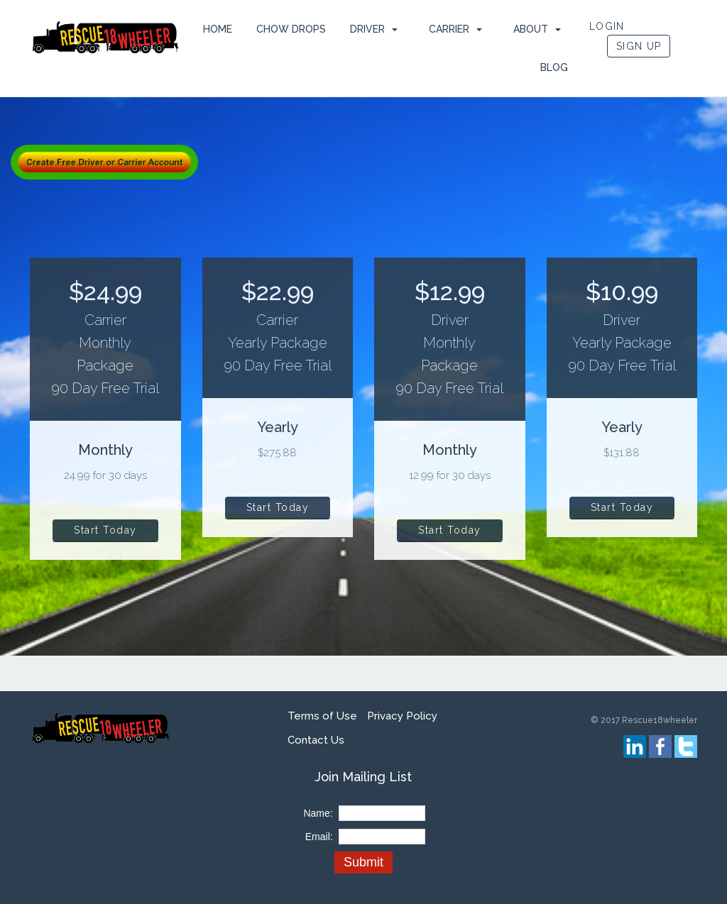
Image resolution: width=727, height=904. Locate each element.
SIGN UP (638, 46)
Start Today (105, 530)
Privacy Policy (402, 716)
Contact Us (316, 740)
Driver (367, 29)
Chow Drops (291, 29)
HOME (217, 29)
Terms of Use (322, 716)
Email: (319, 836)
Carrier (449, 29)
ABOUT (530, 29)
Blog (554, 67)
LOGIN (607, 26)
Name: (317, 813)
